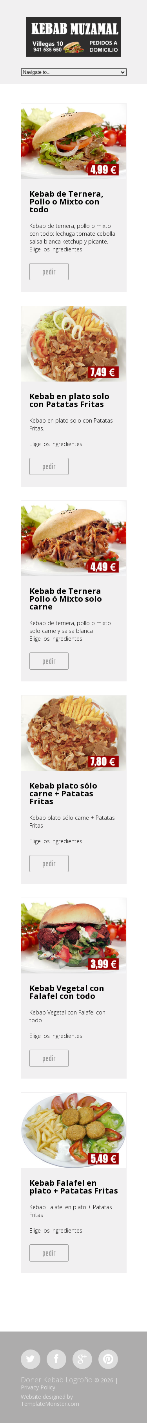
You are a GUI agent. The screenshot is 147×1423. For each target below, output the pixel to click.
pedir (49, 271)
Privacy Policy (38, 1387)
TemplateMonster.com (50, 1403)
